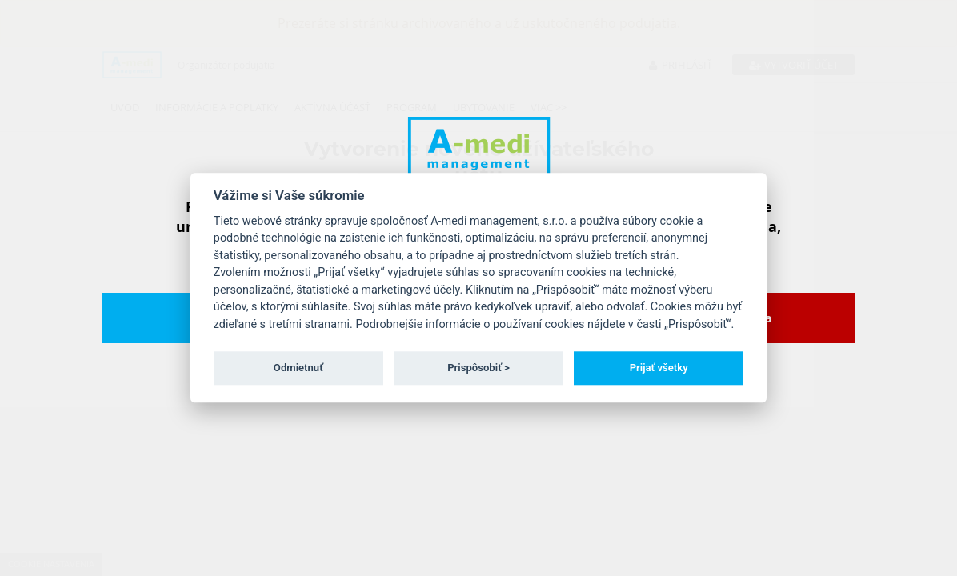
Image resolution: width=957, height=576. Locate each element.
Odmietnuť (298, 368)
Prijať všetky (659, 368)
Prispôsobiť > (478, 368)
